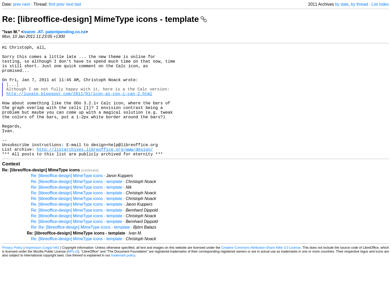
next (26, 4)
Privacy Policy (12, 272)
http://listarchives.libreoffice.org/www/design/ (95, 173)
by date (341, 4)
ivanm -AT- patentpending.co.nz (54, 32)
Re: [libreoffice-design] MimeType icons (67, 200)
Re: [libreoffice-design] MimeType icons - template (104, 19)
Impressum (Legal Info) (42, 272)
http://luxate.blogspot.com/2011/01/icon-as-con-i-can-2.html (79, 105)
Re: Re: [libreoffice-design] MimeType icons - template (80, 252)
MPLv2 (73, 276)
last (78, 4)
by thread (359, 4)
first (52, 4)
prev (17, 4)
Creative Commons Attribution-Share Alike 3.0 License (261, 272)
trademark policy (123, 280)
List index (380, 4)
